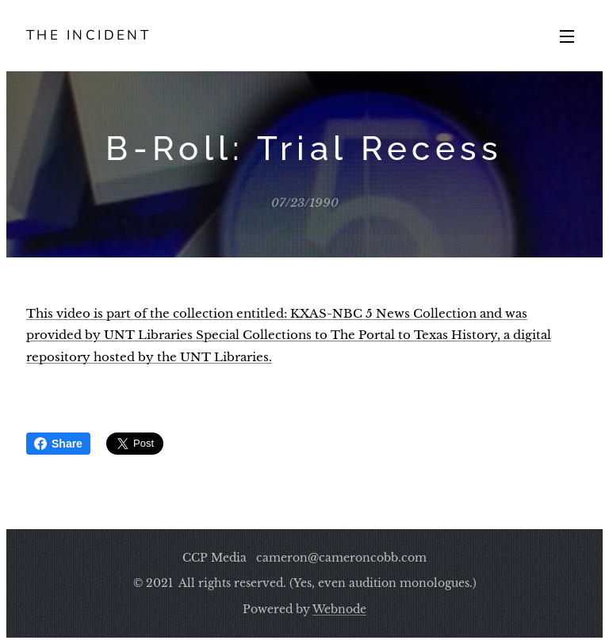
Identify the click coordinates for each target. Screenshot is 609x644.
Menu (567, 36)
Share (58, 443)
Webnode (339, 609)
